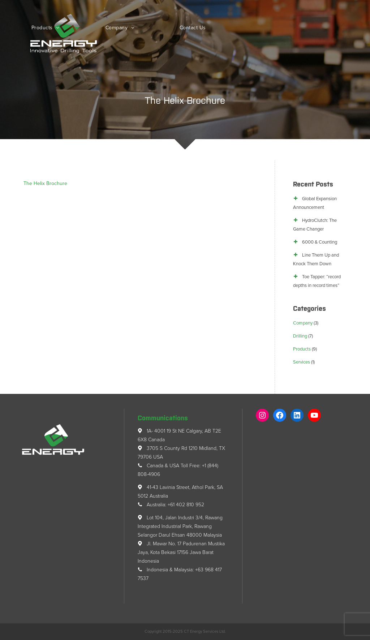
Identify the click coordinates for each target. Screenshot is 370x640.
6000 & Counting (319, 242)
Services (301, 362)
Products (43, 28)
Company (117, 28)
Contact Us (193, 28)
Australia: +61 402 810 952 (171, 505)
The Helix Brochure (45, 183)
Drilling (300, 336)
